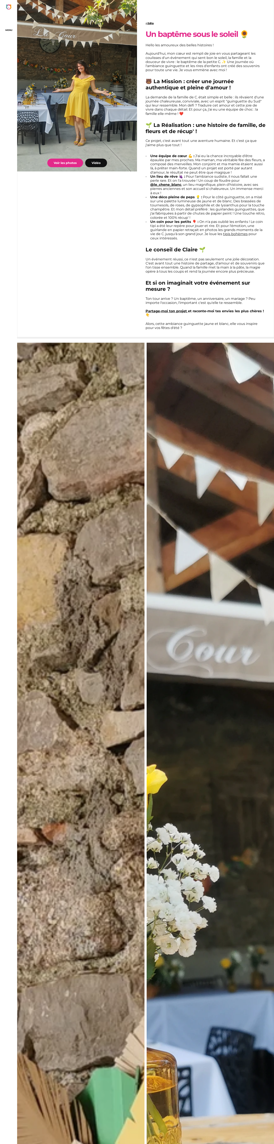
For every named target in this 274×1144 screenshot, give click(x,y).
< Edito (150, 23)
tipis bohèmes (235, 234)
